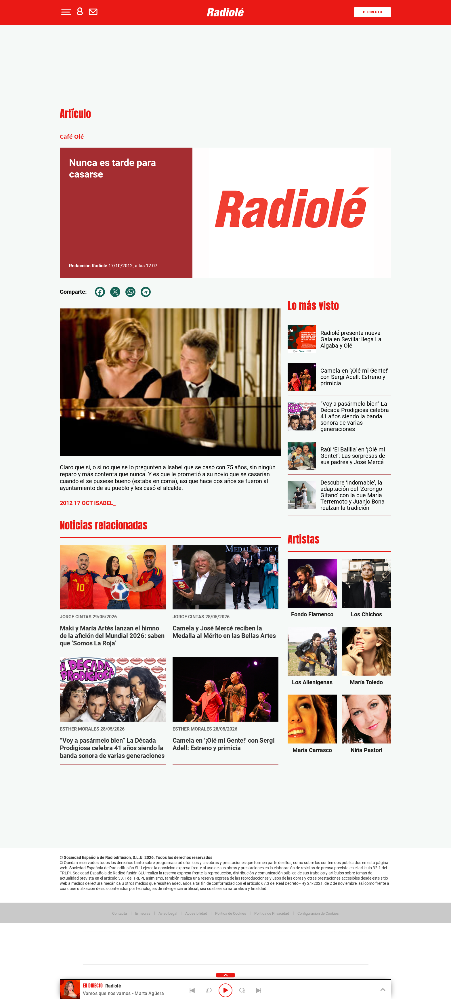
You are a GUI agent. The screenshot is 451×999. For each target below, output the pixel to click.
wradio (216, 948)
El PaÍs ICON (237, 956)
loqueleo (287, 956)
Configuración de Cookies (318, 913)
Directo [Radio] (372, 12)
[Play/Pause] (225, 990)
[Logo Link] (225, 12)
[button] (65, 12)
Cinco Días (238, 948)
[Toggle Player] (382, 990)
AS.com (288, 939)
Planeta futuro (302, 948)
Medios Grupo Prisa (108, 957)
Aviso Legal (167, 913)
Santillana (214, 939)
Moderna (184, 956)
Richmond (156, 956)
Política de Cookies (230, 913)
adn (306, 939)
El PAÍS (160, 939)
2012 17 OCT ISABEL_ (88, 502)
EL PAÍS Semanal (281, 948)
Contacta (119, 913)
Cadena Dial (260, 948)
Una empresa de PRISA (108, 944)
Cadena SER (269, 939)
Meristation (315, 956)
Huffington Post (167, 948)
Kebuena (323, 948)
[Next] (258, 990)
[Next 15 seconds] (242, 990)
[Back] (192, 990)
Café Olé (72, 136)
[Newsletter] (94, 12)
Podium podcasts (212, 956)
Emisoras (142, 913)
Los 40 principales (187, 939)
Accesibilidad (196, 913)
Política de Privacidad (271, 913)
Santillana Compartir (244, 939)
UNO (199, 948)
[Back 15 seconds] (209, 990)
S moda (261, 956)
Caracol (328, 939)
